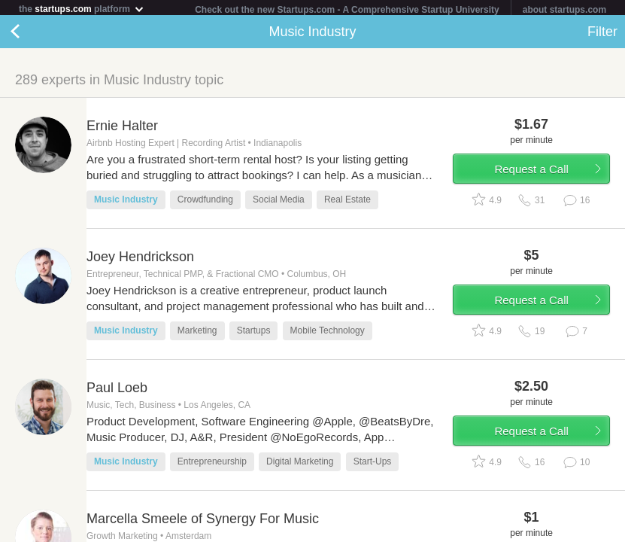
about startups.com (564, 10)
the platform (82, 9)
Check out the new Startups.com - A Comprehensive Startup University (347, 10)
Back (30, 34)
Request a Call (531, 172)
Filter (602, 34)
